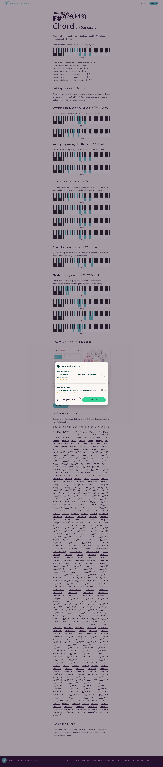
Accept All (94, 400)
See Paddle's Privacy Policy (66, 380)
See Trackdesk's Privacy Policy (67, 393)
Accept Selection (69, 400)
